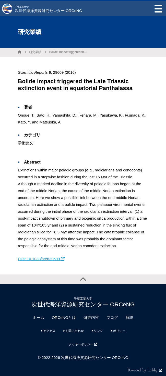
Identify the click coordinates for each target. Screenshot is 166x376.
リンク (97, 331)
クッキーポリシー (83, 344)
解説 (129, 317)
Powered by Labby (145, 370)
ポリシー (118, 331)
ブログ (112, 317)
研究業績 (35, 52)
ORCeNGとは (64, 317)
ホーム (38, 317)
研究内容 (91, 317)
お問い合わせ (73, 331)
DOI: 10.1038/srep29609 (41, 259)
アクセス (48, 331)
